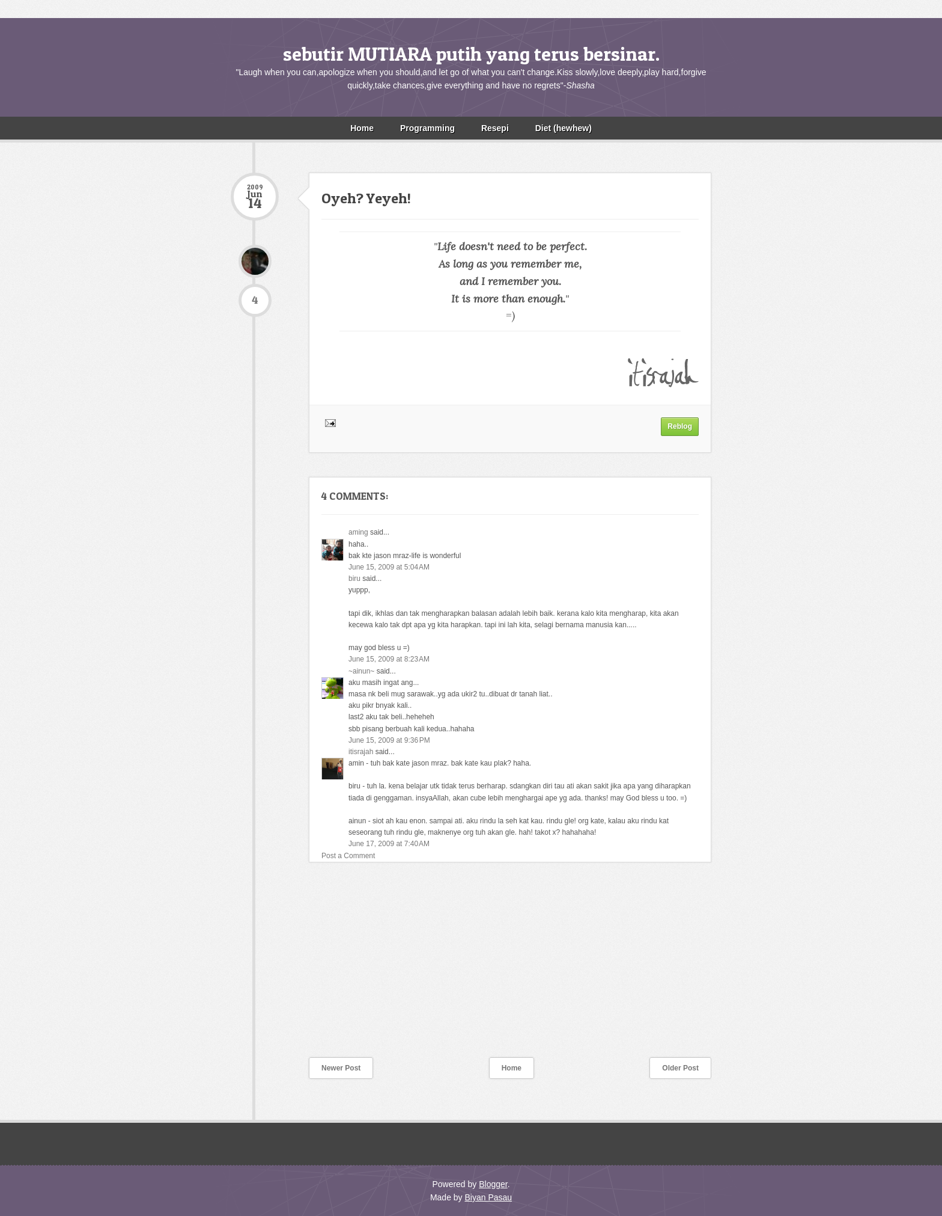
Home (362, 128)
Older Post (680, 1068)
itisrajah (360, 752)
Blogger (493, 1184)
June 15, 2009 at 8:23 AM (389, 659)
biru (354, 578)
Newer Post (340, 1068)
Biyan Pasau (488, 1197)
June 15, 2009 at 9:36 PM (389, 740)
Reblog (679, 426)
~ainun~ (361, 671)
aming (358, 532)
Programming (427, 128)
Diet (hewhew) (563, 128)
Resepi (495, 128)
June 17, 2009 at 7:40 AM (389, 844)
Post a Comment (348, 856)
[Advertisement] (321, 967)
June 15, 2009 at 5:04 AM (389, 567)
